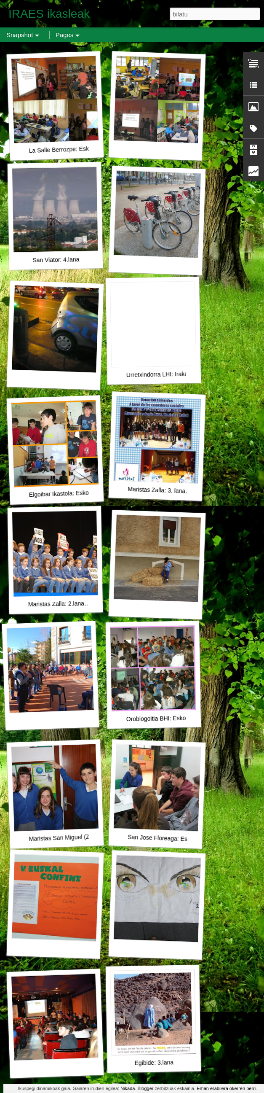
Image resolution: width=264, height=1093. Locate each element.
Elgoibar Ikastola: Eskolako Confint (74, 493)
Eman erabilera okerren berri (226, 1088)
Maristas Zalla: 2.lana (56, 604)
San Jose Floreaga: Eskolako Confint (176, 839)
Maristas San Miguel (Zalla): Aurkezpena (82, 837)
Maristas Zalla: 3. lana (156, 490)
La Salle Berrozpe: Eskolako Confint (76, 149)
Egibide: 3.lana (153, 1062)
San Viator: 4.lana (55, 260)
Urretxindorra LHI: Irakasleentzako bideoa (180, 374)
